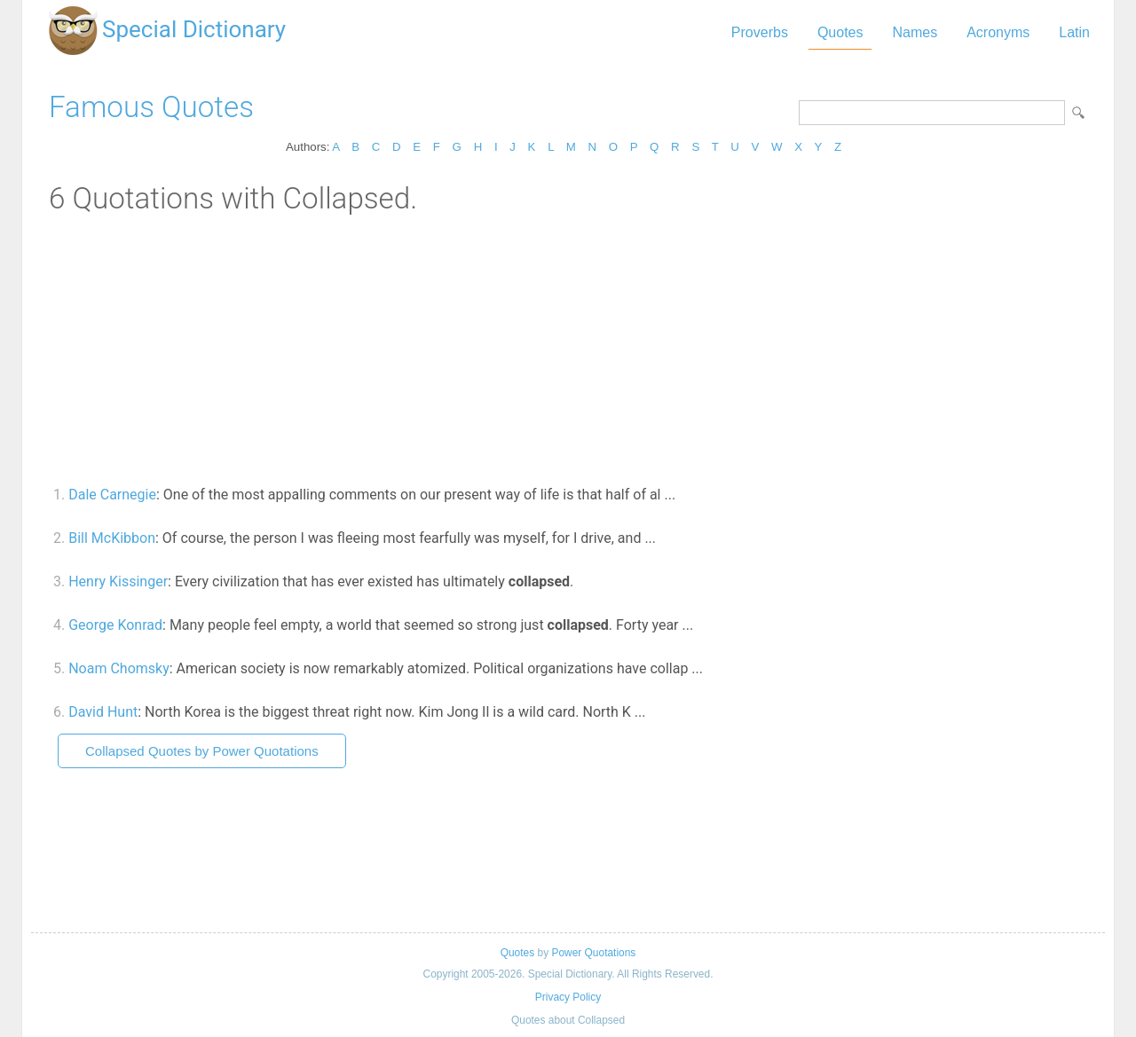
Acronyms (998, 32)
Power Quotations (593, 953)
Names (914, 32)
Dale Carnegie (112, 494)
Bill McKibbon (111, 538)
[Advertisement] (568, 348)
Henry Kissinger (118, 581)
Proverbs (759, 32)
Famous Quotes (151, 107)
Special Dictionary (194, 29)
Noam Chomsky (119, 668)
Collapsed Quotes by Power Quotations (202, 750)
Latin (1074, 32)
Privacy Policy (568, 997)
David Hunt (103, 711)
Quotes (840, 32)
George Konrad (115, 625)
